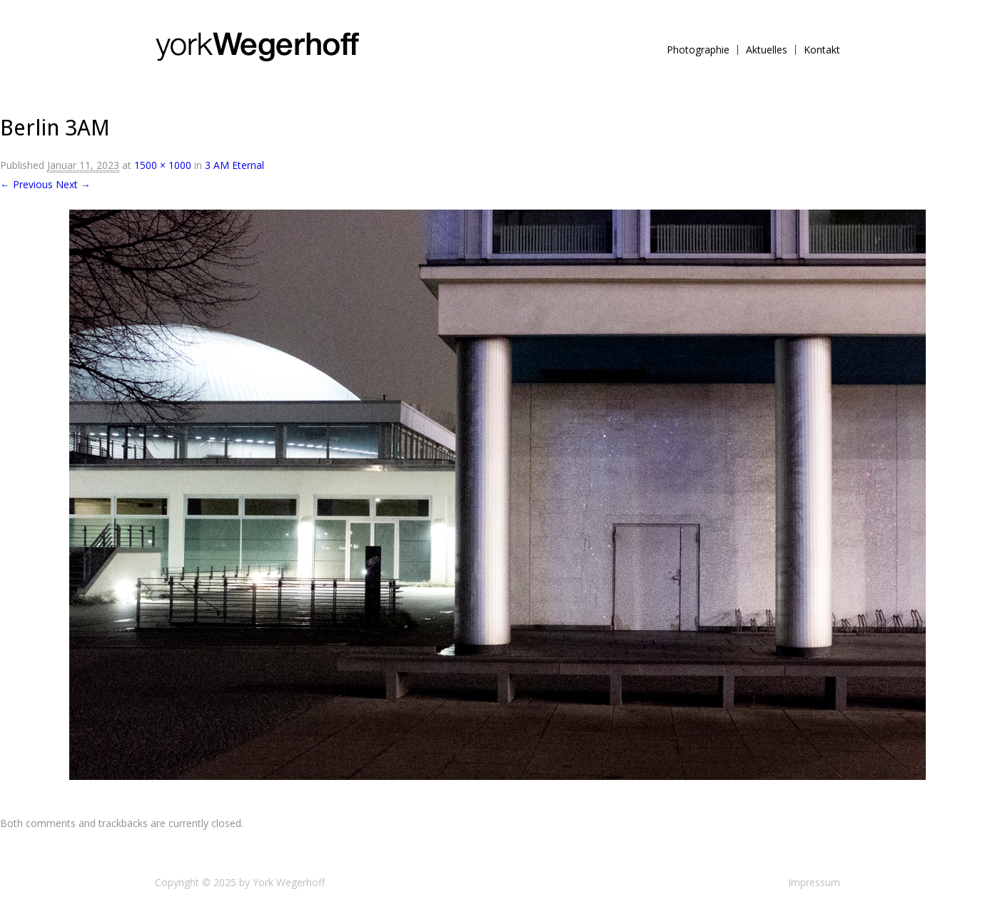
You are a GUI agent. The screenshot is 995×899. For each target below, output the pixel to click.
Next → (73, 184)
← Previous (26, 184)
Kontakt (822, 50)
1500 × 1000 (162, 165)
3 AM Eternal (234, 165)
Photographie (698, 50)
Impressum (814, 882)
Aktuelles (766, 50)
